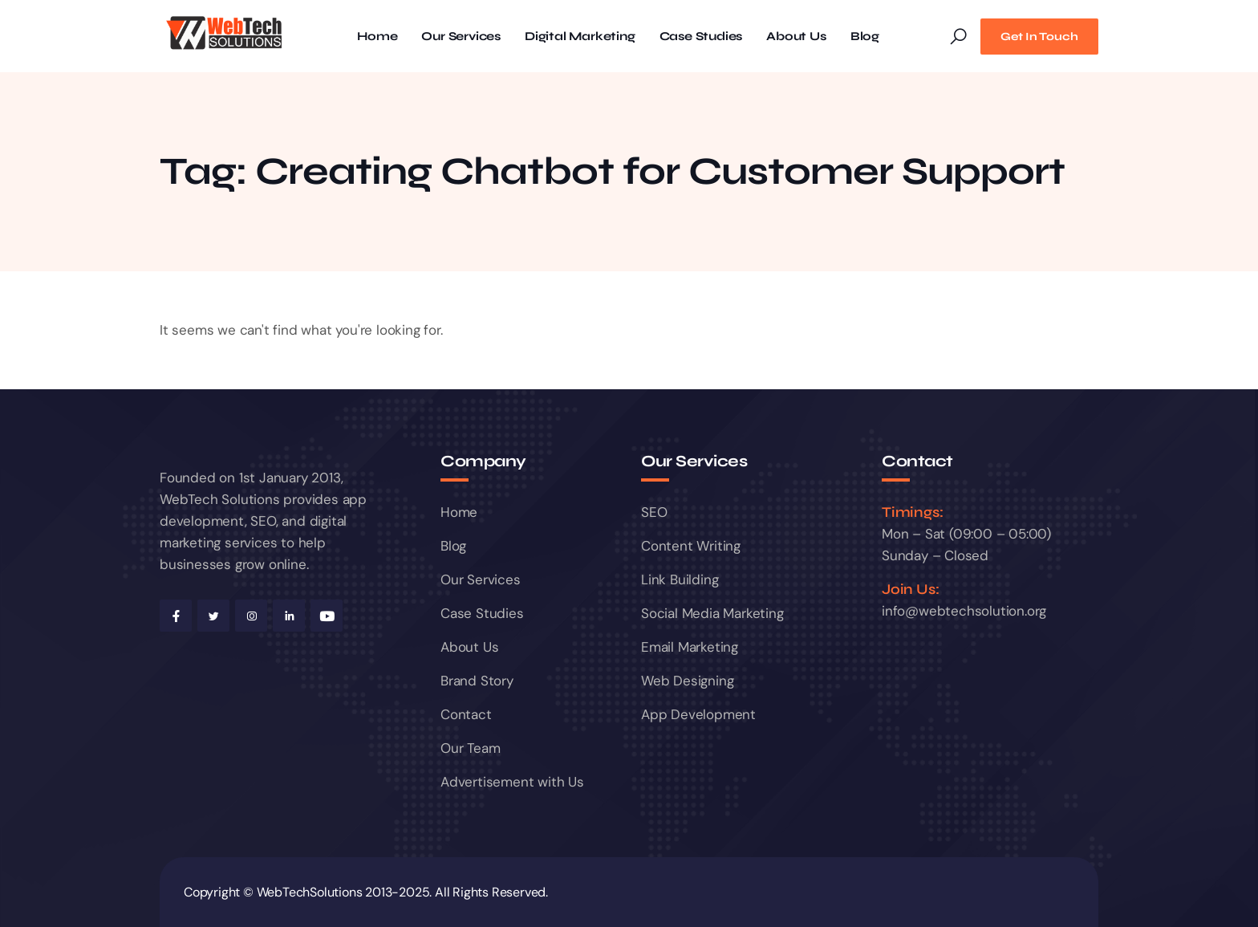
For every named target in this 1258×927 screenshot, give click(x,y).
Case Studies (701, 36)
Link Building (679, 579)
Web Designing (687, 680)
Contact (466, 714)
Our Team (470, 748)
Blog (864, 36)
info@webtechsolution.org (964, 611)
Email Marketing (689, 647)
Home (377, 36)
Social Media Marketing (712, 613)
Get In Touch (1039, 36)
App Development (698, 714)
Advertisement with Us (512, 782)
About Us (796, 36)
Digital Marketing (580, 36)
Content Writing (691, 546)
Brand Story (476, 680)
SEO (654, 512)
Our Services (461, 36)
